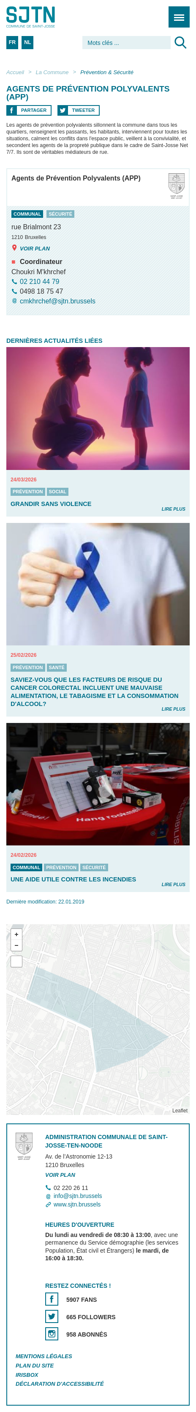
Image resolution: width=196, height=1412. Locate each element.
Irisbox (27, 1375)
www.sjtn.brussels (77, 1204)
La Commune (52, 72)
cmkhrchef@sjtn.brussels (57, 301)
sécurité (60, 214)
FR (12, 42)
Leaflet (180, 1111)
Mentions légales (44, 1356)
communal (27, 214)
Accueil (15, 72)
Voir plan (30, 248)
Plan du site (35, 1365)
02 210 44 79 (39, 281)
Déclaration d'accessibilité (60, 1384)
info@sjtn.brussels (78, 1195)
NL (27, 42)
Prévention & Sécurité (106, 72)
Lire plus (173, 508)
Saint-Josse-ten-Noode (42, 17)
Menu (176, 12)
